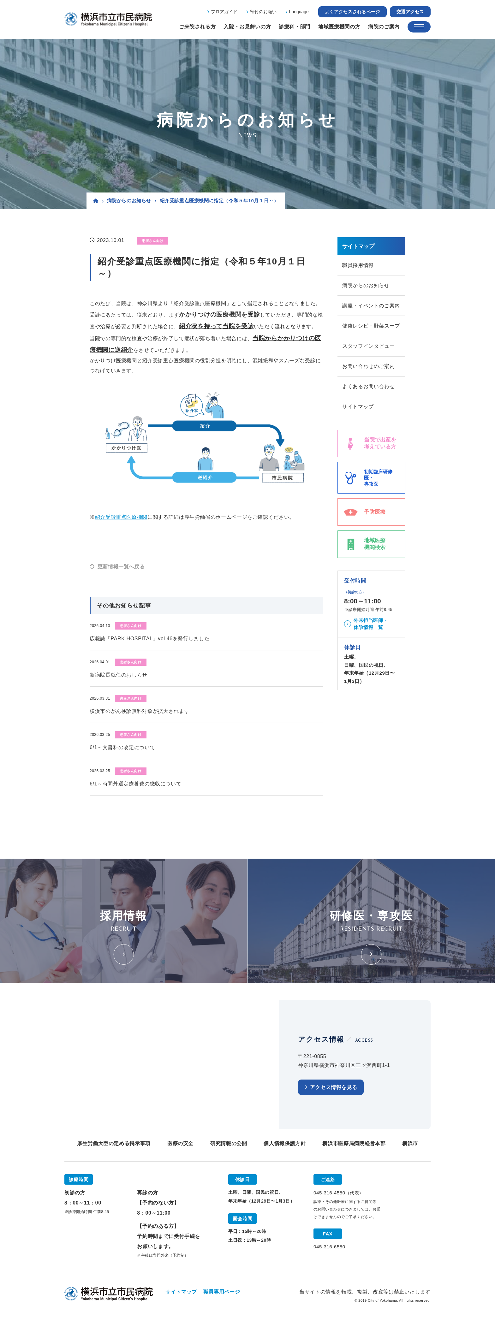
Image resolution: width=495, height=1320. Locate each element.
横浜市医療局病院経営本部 (353, 1143)
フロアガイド (224, 11)
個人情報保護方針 (285, 1143)
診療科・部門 (294, 26)
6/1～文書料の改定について (122, 747)
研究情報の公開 (228, 1143)
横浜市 (410, 1143)
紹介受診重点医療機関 (121, 517)
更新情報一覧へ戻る (121, 566)
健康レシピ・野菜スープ (371, 326)
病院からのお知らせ (129, 200)
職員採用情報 (358, 265)
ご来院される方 (197, 26)
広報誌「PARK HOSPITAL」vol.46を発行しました (149, 638)
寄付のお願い (263, 11)
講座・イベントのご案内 (371, 306)
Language (299, 11)
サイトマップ (358, 408)
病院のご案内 (384, 26)
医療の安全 (180, 1143)
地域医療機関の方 (339, 26)
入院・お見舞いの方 (247, 26)
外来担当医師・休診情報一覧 (371, 626)
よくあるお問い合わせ (368, 388)
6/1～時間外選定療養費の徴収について (135, 783)
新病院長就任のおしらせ (118, 675)
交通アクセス (410, 11)
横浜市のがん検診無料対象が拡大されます (139, 711)
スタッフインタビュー (368, 347)
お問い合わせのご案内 (368, 367)
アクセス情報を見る (333, 1087)
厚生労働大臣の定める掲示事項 (114, 1143)
